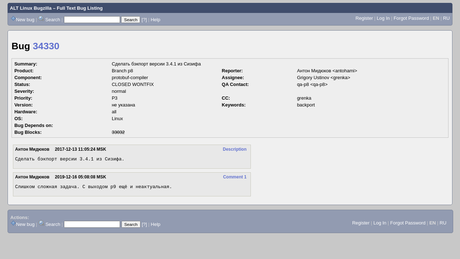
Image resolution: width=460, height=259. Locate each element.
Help (155, 19)
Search (52, 19)
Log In (383, 18)
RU (446, 18)
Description (235, 149)
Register (364, 18)
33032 (118, 132)
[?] (144, 19)
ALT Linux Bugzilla (31, 8)
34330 (46, 46)
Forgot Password (411, 18)
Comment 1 (235, 178)
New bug (25, 19)
